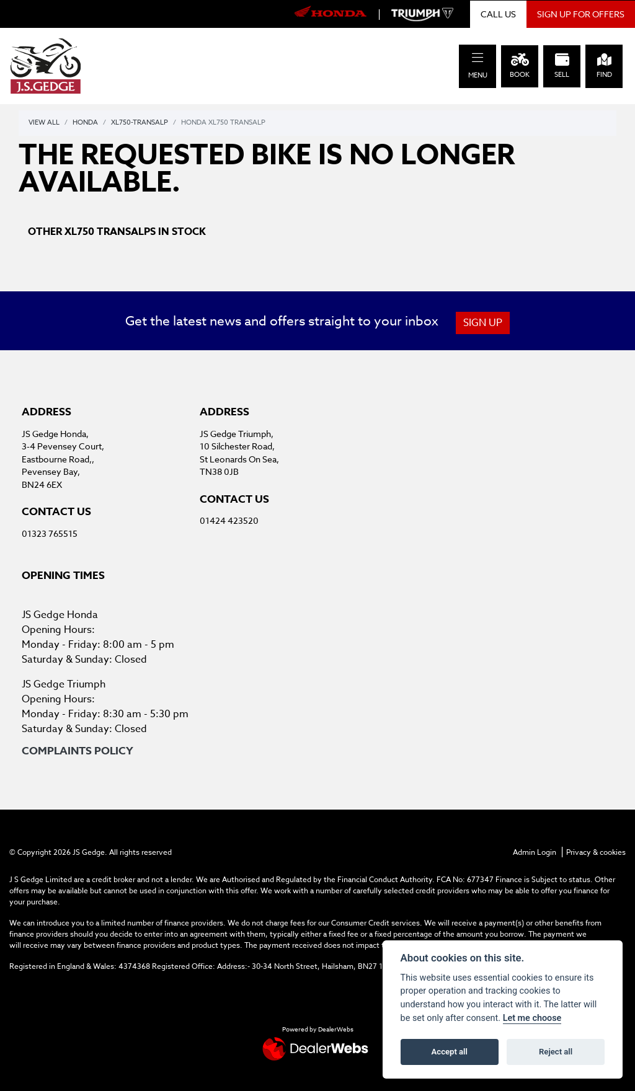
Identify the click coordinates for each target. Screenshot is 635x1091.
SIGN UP (482, 323)
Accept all (450, 1051)
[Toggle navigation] (477, 58)
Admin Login (534, 852)
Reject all (555, 1051)
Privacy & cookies (596, 852)
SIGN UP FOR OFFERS (580, 14)
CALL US (498, 14)
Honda (85, 123)
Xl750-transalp (139, 123)
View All (44, 123)
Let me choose (532, 1018)
